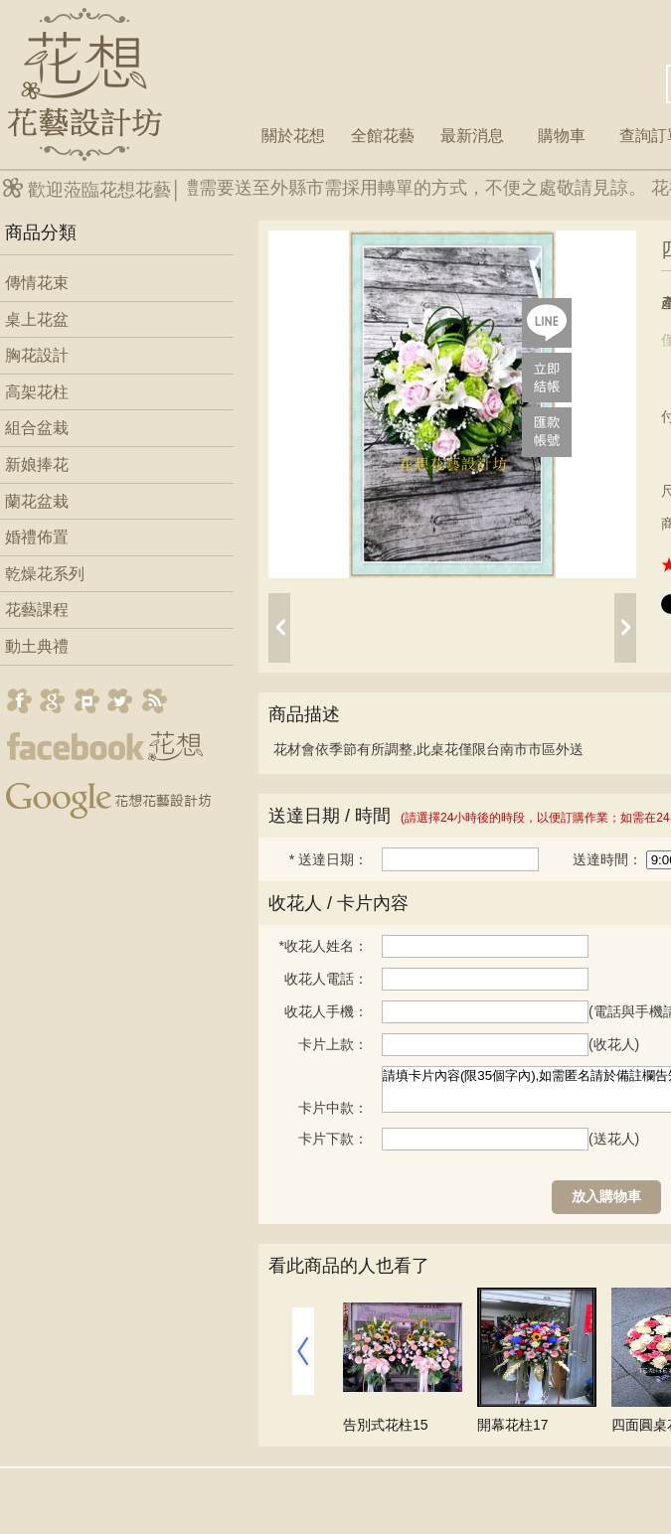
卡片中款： (333, 1108)
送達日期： (328, 859)
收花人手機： (326, 1011)
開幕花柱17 (513, 1425)
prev (279, 628)
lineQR (547, 323)
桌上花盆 (37, 319)
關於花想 (293, 135)
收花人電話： (326, 979)
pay (547, 377)
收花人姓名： (323, 946)
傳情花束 (37, 282)
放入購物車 (606, 1196)
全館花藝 (383, 135)
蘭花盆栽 (37, 501)
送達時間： (607, 859)
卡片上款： (333, 1044)
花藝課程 (37, 609)
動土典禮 (37, 646)
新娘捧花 (37, 464)
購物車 (562, 135)
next (625, 628)
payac (547, 432)
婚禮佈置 (37, 537)
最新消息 (472, 135)
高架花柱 (37, 392)
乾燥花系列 (44, 573)
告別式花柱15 (385, 1425)
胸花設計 (37, 355)
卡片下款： (333, 1139)
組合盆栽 (37, 427)
